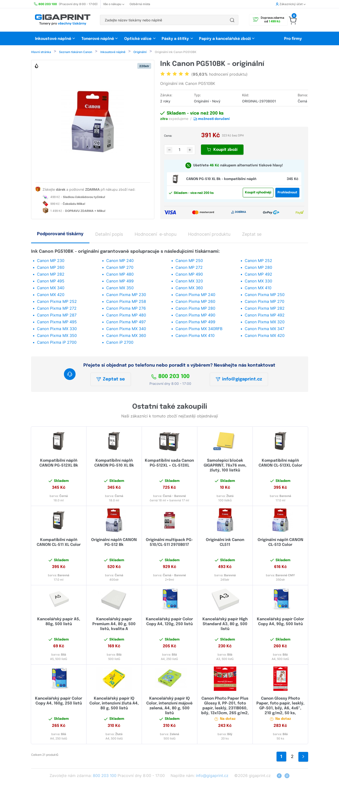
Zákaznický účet (290, 4)
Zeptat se (110, 379)
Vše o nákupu (113, 4)
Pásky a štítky (175, 39)
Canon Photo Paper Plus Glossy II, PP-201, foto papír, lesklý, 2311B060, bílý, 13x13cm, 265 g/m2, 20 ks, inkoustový (225, 709)
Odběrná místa (140, 4)
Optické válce (137, 39)
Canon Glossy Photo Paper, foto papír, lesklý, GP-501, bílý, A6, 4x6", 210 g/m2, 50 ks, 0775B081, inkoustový (280, 709)
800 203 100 (170, 377)
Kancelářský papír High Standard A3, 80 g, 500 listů (225, 625)
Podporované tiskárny (60, 234)
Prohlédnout (287, 193)
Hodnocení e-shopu (155, 234)
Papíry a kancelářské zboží (225, 39)
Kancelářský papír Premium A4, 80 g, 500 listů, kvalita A (114, 625)
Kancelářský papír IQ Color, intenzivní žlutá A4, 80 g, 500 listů (114, 704)
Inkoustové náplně (53, 39)
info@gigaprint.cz (239, 379)
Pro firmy (293, 39)
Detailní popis (109, 234)
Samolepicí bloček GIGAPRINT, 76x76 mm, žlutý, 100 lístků (225, 466)
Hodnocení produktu (209, 234)
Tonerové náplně (97, 39)
